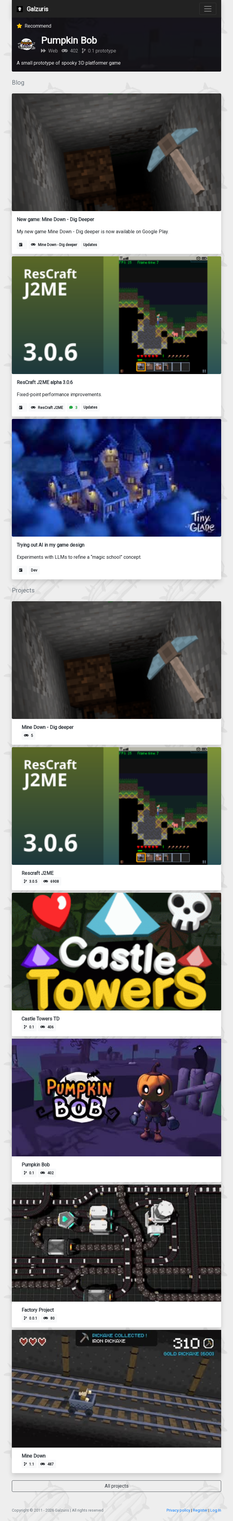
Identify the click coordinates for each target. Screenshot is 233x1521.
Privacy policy (178, 1510)
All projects (117, 1486)
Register (200, 1510)
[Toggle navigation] (207, 9)
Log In (215, 1510)
